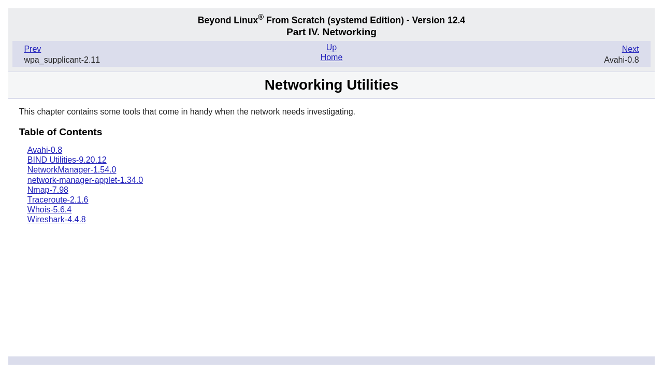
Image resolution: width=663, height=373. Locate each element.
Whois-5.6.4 (49, 209)
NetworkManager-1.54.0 (72, 169)
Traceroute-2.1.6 (58, 199)
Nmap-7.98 (47, 189)
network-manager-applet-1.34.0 (85, 180)
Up (331, 47)
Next (630, 49)
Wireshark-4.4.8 (56, 219)
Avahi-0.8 (44, 150)
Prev (32, 49)
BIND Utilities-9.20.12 (67, 159)
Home (332, 57)
